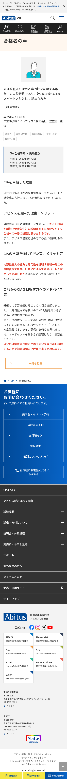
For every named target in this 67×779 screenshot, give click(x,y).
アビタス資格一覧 (22, 754)
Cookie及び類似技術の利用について (28, 761)
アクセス (9, 705)
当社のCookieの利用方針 (48, 6)
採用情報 (51, 761)
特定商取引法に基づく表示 (34, 764)
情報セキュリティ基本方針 (34, 758)
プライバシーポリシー (43, 754)
